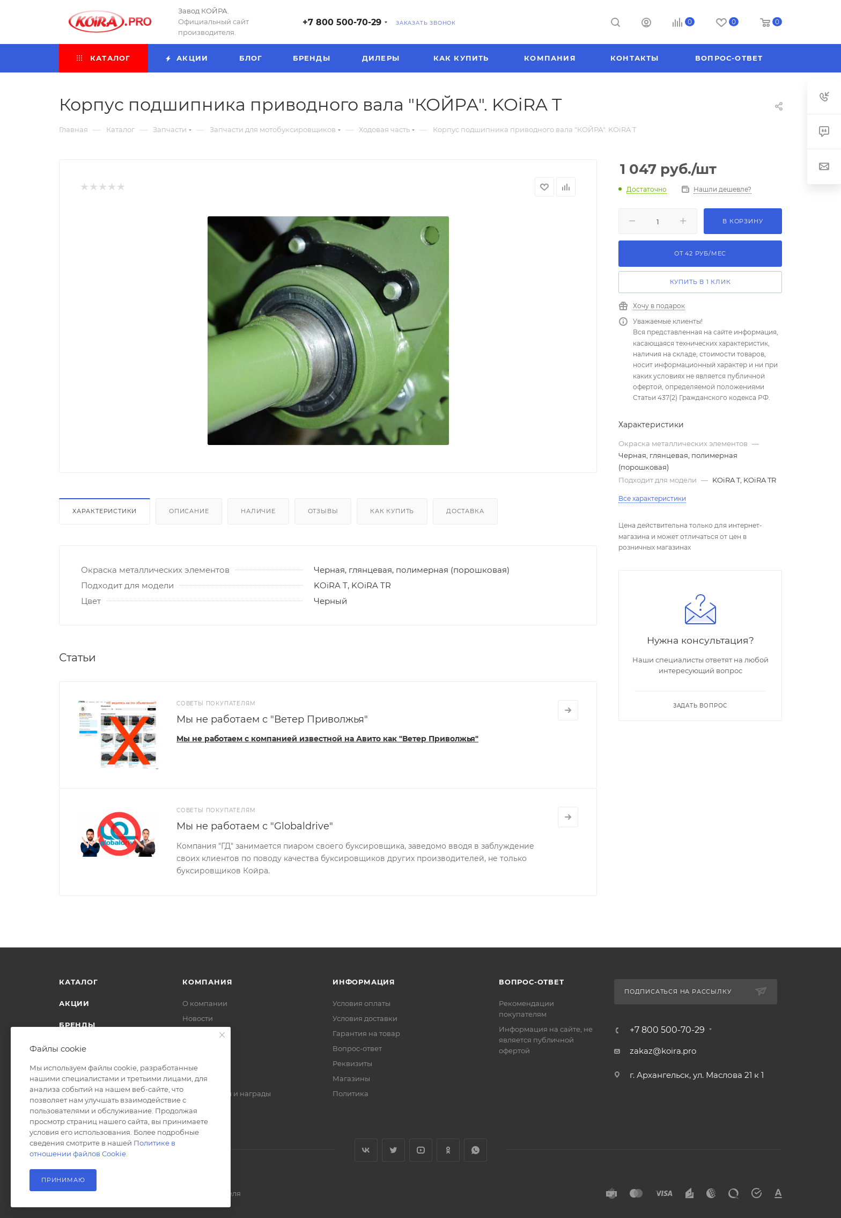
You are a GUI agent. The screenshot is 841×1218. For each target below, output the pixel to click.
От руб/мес (700, 253)
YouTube (420, 1150)
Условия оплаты (361, 1003)
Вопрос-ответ (357, 1048)
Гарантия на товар (366, 1033)
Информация (364, 982)
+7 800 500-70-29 (342, 22)
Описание (189, 511)
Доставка (465, 511)
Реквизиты (352, 1063)
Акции (74, 1003)
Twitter (393, 1150)
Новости (197, 1018)
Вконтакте (366, 1150)
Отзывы (323, 511)
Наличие (258, 511)
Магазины (351, 1078)
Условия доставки (365, 1018)
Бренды (77, 1024)
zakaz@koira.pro (663, 1051)
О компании (204, 1003)
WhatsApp (475, 1150)
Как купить (392, 511)
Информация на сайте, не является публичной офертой (546, 1040)
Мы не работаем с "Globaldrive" (254, 826)
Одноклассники (448, 1150)
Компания (207, 982)
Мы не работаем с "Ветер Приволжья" (272, 719)
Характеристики (104, 511)
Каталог (78, 982)
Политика (350, 1093)
